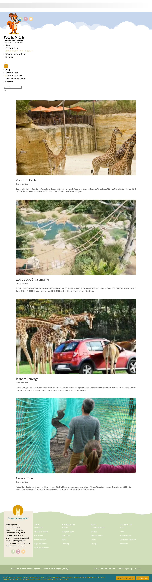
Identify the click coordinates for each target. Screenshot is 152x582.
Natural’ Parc (25, 478)
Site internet (38, 536)
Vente (122, 532)
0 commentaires (22, 184)
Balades (94, 532)
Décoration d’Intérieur (128, 540)
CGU (139, 569)
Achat (122, 527)
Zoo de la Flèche (27, 180)
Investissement (125, 536)
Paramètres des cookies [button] (125, 578)
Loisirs (93, 540)
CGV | (135, 569)
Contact (9, 57)
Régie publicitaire (40, 544)
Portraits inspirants (98, 527)
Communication (40, 540)
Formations (38, 527)
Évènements (11, 48)
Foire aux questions (41, 548)
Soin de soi (66, 536)
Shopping (65, 544)
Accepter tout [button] (143, 578)
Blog (7, 45)
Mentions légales (124, 569)
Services (65, 527)
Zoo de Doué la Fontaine (32, 279)
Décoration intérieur (15, 54)
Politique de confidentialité (104, 569)
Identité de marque (41, 532)
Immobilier (124, 544)
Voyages (94, 544)
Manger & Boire (68, 532)
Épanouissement (97, 536)
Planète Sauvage (27, 379)
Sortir (64, 540)
